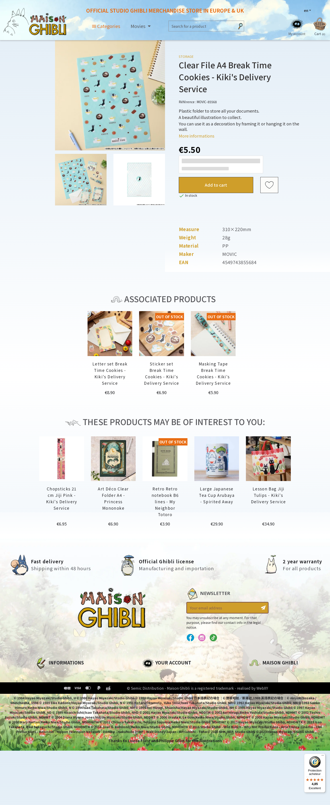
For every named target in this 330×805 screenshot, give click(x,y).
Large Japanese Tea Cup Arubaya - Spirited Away (216, 495)
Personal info (155, 673)
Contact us (260, 722)
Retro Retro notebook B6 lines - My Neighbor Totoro (165, 501)
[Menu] (322, 756)
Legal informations (54, 681)
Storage (186, 56)
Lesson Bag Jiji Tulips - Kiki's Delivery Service (268, 495)
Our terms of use (52, 689)
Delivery (43, 705)
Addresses (152, 689)
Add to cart (216, 185)
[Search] (202, 26)
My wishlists (154, 705)
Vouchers (151, 697)
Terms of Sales (49, 697)
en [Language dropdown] (306, 10)
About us (44, 673)
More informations (196, 136)
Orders (149, 681)
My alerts (151, 712)
